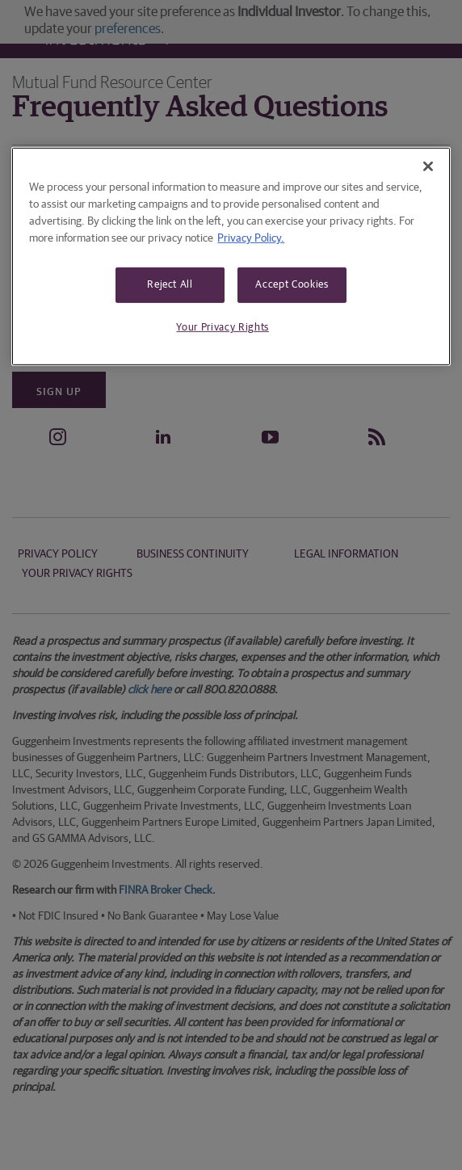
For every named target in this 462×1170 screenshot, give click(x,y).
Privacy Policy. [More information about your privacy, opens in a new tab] (250, 238)
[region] (230, 256)
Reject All (170, 285)
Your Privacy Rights (222, 327)
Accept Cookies (291, 285)
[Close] (428, 166)
